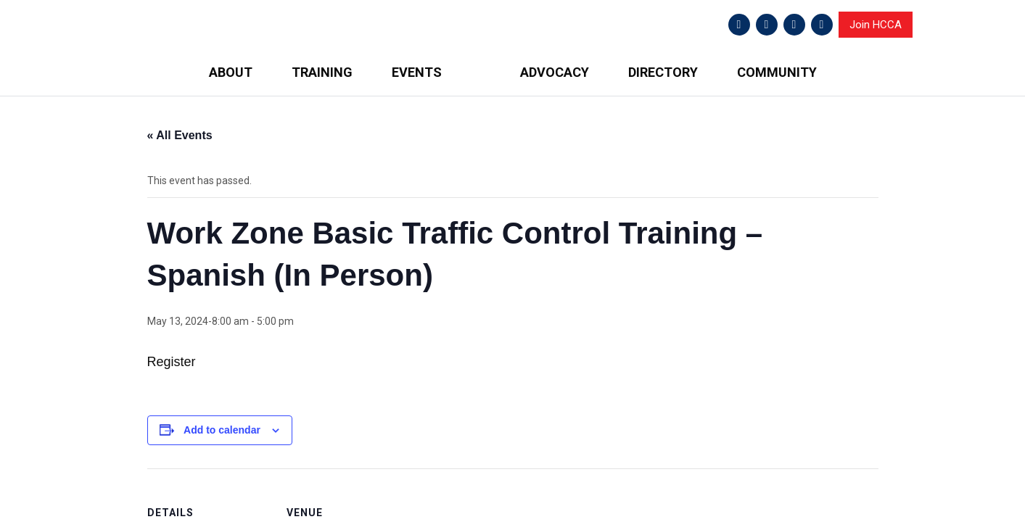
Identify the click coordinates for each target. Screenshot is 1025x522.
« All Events (180, 135)
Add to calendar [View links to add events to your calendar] (222, 430)
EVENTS (417, 72)
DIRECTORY (663, 72)
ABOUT (230, 72)
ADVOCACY (554, 72)
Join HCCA (875, 24)
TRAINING (322, 72)
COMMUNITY (777, 72)
